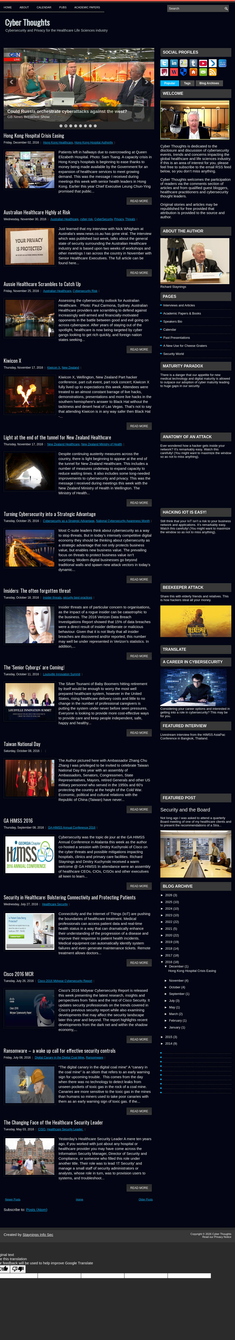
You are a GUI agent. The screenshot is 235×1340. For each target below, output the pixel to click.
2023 (169, 915)
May (172, 1007)
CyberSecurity (103, 219)
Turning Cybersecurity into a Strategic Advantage (50, 513)
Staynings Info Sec (38, 1234)
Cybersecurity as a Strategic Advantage (68, 521)
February (176, 1020)
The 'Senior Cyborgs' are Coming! (34, 667)
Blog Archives (209, 83)
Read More (139, 201)
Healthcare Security (55, 904)
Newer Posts (12, 1199)
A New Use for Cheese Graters (185, 346)
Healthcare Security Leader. (65, 1129)
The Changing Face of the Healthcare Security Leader (53, 1122)
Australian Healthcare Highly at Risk (37, 212)
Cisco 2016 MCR (19, 973)
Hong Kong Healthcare (58, 142)
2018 (169, 948)
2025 (169, 902)
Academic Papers (87, 7)
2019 (169, 942)
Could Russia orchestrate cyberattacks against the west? (67, 111)
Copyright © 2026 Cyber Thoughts (210, 1233)
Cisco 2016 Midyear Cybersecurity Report (65, 981)
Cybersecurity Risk (85, 291)
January (175, 1027)
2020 (169, 935)
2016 (169, 962)
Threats (130, 219)
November (177, 980)
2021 (169, 928)
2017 (169, 955)
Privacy (119, 219)
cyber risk (86, 219)
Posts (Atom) (36, 1209)
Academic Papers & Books (182, 313)
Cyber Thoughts (27, 22)
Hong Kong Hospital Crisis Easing (34, 135)
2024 (169, 908)
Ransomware (94, 1057)
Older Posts (146, 1199)
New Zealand (70, 367)
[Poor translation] (18, 1269)
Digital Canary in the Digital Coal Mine (59, 1057)
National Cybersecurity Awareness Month (123, 521)
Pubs (63, 7)
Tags (187, 83)
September (177, 994)
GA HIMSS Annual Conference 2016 (71, 827)
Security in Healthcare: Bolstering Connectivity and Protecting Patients (70, 897)
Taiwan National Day (22, 743)
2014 (169, 1043)
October (175, 987)
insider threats (52, 597)
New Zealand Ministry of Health (101, 444)
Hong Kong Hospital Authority (93, 142)
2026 (169, 895)
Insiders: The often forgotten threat (37, 590)
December (177, 966)
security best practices (77, 597)
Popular (169, 83)
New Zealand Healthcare (63, 444)
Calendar (44, 7)
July (172, 1000)
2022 (169, 922)
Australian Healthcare (64, 219)
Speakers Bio (172, 321)
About (24, 7)
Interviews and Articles (179, 305)
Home (8, 7)
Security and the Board (185, 809)
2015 (169, 1037)
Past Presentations (176, 337)
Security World (173, 354)
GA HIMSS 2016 (18, 820)
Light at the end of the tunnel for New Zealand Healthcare (57, 437)
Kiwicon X (12, 360)
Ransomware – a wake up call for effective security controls (60, 1050)
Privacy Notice (222, 1236)
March (174, 1014)
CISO (41, 1129)
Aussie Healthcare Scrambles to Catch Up (42, 283)
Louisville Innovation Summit (61, 674)
